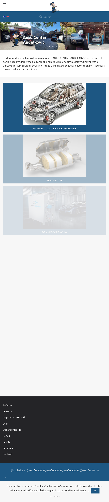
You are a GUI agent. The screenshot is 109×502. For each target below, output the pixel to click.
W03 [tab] (56, 46)
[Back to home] (54, 7)
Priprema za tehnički (14, 417)
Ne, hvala (55, 496)
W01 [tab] (49, 46)
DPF (5, 423)
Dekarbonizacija (12, 429)
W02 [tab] (53, 46)
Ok (95, 491)
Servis (6, 435)
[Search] (48, 16)
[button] (4, 4)
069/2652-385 (54, 470)
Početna (7, 405)
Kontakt (7, 453)
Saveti (6, 441)
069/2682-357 (71, 470)
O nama (7, 411)
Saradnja (8, 447)
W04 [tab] (59, 46)
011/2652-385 (37, 470)
